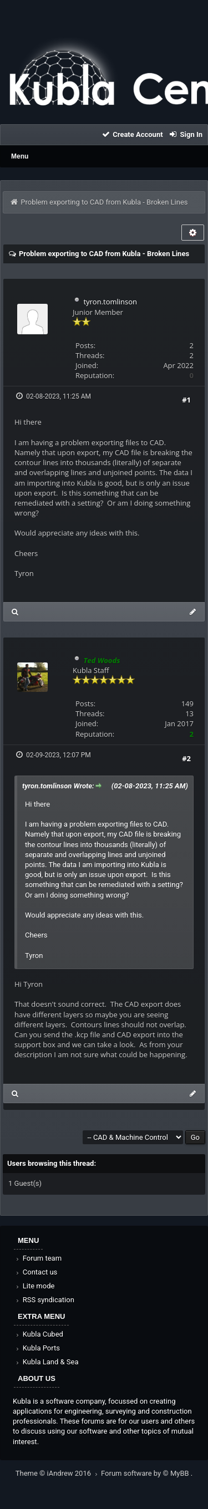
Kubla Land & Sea (46, 1362)
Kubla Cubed (38, 1334)
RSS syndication (44, 1300)
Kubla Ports (37, 1348)
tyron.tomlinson (110, 302)
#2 (186, 758)
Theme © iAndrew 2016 (58, 1473)
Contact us (35, 1272)
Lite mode (34, 1286)
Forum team (38, 1258)
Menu (19, 156)
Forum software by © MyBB (146, 1473)
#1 (186, 400)
